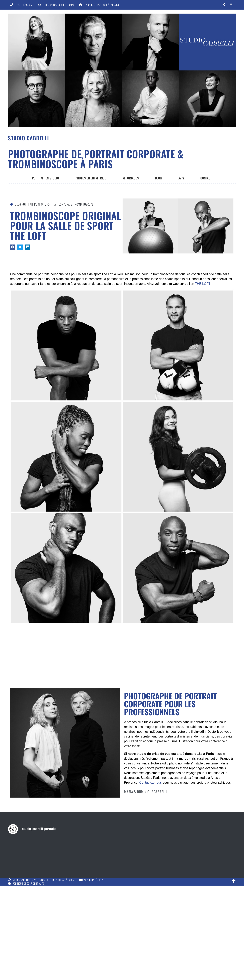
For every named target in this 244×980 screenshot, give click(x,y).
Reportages (130, 178)
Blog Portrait (24, 204)
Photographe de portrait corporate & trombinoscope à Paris (95, 158)
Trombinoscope (83, 204)
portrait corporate (59, 204)
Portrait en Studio (45, 178)
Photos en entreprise (90, 178)
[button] (12, 247)
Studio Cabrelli (28, 138)
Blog (158, 178)
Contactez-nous (150, 897)
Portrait (39, 204)
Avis (181, 178)
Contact (206, 178)
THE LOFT (202, 283)
